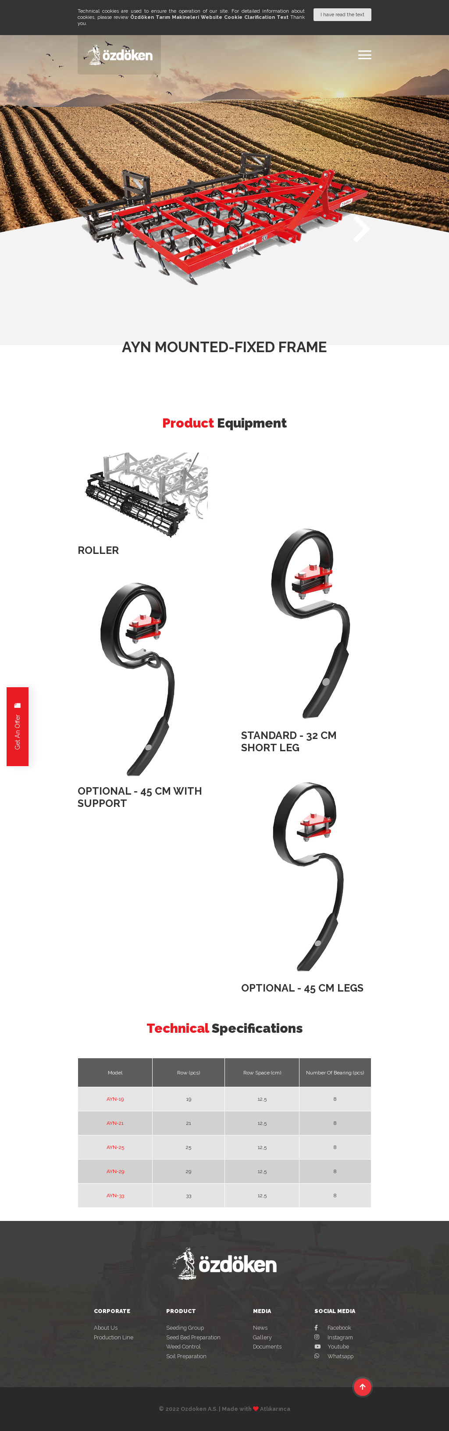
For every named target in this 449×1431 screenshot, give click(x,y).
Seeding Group (185, 1327)
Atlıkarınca (275, 1409)
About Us (106, 1327)
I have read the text (342, 15)
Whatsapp (333, 1356)
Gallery (262, 1337)
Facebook (332, 1327)
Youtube (331, 1346)
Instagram (333, 1337)
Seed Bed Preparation (193, 1337)
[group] (224, 218)
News (260, 1327)
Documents (267, 1346)
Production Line (113, 1337)
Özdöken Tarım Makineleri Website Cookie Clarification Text (209, 17)
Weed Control (183, 1346)
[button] (361, 229)
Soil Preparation (186, 1356)
